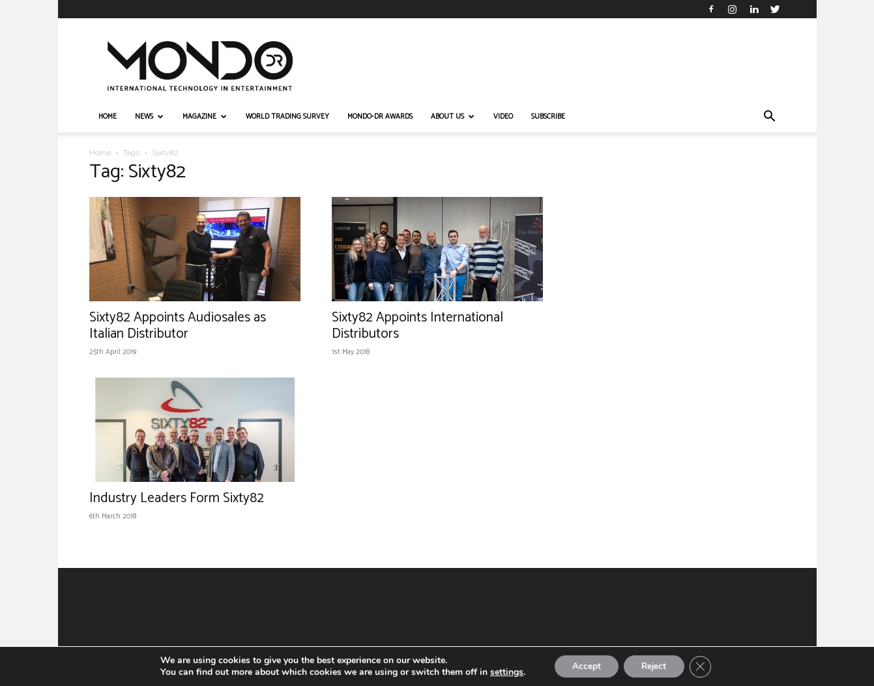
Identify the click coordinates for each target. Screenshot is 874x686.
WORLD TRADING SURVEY (287, 117)
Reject (655, 665)
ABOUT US (452, 117)
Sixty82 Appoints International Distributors (417, 325)
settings (501, 672)
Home (100, 152)
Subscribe (548, 117)
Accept (583, 665)
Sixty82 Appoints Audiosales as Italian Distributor (177, 325)
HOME (107, 117)
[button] (769, 118)
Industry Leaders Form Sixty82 (176, 498)
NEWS (149, 117)
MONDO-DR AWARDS (380, 117)
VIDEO (503, 117)
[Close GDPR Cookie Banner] (704, 666)
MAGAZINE (204, 117)
